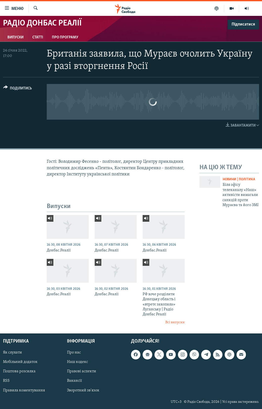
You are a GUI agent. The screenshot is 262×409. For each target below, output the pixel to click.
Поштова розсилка (19, 372)
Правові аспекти (81, 372)
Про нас (74, 353)
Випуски (15, 37)
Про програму (65, 37)
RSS (6, 381)
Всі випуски (175, 322)
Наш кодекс (77, 362)
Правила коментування (24, 390)
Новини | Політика (239, 179)
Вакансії (74, 381)
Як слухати (12, 353)
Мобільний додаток (20, 362)
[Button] (17, 89)
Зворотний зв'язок (83, 390)
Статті (37, 37)
